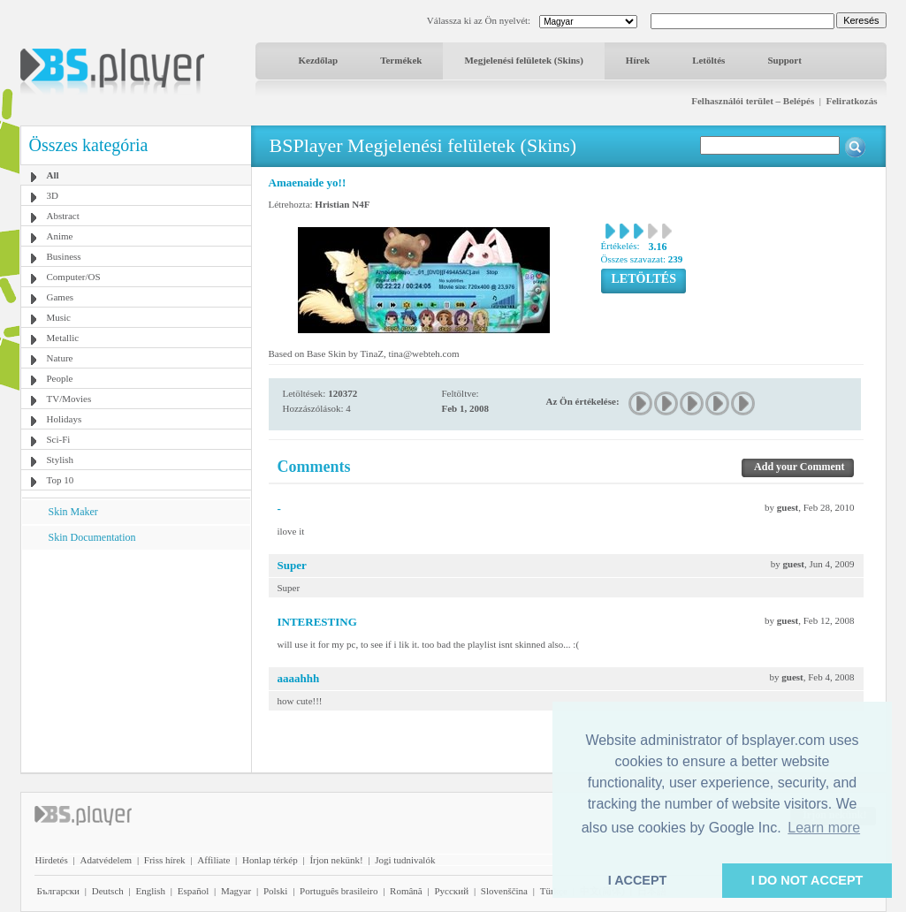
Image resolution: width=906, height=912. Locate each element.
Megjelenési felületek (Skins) (523, 60)
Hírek (638, 60)
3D (52, 195)
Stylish (60, 459)
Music (59, 317)
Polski (275, 890)
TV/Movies (69, 398)
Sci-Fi (59, 439)
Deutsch (108, 890)
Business (64, 256)
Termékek (401, 60)
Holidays (64, 419)
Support (784, 60)
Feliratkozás (851, 100)
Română (406, 890)
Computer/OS (74, 276)
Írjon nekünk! (335, 860)
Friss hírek (165, 860)
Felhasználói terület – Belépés (752, 100)
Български (58, 890)
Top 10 (60, 480)
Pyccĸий (451, 890)
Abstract (63, 215)
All (53, 175)
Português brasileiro (338, 890)
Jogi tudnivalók (405, 860)
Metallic (63, 337)
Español (193, 890)
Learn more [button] (824, 827)
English (150, 890)
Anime (60, 236)
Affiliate (213, 860)
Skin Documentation (92, 537)
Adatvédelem (106, 860)
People (60, 378)
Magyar (236, 890)
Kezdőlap (319, 60)
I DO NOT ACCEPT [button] (807, 880)
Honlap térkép (270, 860)
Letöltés (708, 60)
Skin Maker (73, 511)
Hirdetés (51, 860)
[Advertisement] (135, 660)
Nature (60, 358)
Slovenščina (504, 890)
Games (60, 297)
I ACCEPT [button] (637, 880)
